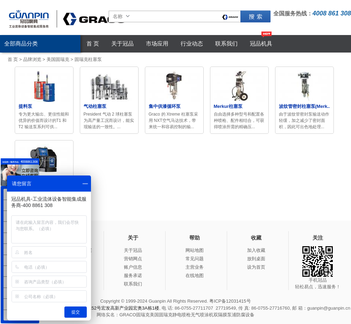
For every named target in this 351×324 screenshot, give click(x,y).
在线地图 (194, 275)
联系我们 (226, 44)
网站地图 (194, 250)
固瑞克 (255, 16)
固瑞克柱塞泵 (88, 59)
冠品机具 (261, 44)
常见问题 (194, 258)
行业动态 (192, 44)
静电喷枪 (182, 314)
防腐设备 (245, 314)
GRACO (127, 314)
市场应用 (157, 44)
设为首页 (256, 267)
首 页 (92, 44)
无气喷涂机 (202, 314)
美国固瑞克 (58, 59)
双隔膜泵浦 (224, 314)
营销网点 (133, 258)
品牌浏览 (32, 59)
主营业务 (194, 267)
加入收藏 (256, 250)
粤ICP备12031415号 (230, 301)
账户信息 (133, 267)
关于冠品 (122, 44)
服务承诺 (133, 275)
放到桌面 (256, 258)
